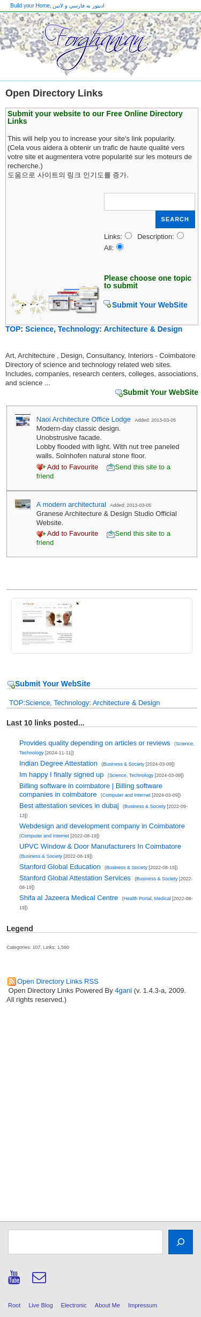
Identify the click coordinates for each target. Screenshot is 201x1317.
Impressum (142, 1305)
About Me (107, 1305)
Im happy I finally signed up (61, 774)
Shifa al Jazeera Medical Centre (68, 898)
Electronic (74, 1305)
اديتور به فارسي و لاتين (78, 6)
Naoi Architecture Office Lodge (83, 419)
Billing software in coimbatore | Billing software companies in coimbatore (90, 790)
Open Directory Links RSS (58, 981)
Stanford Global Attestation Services (75, 878)
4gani (123, 990)
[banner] (100, 46)
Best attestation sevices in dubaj (69, 806)
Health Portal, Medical (147, 898)
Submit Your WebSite (150, 305)
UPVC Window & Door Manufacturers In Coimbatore (100, 846)
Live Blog (40, 1305)
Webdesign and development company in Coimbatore (102, 826)
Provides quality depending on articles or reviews (94, 743)
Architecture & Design (142, 329)
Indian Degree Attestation (58, 763)
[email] (40, 1281)
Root (14, 1305)
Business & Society (123, 764)
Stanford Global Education (60, 867)
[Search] (180, 1242)
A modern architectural (71, 504)
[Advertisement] (100, 1115)
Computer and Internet (126, 795)
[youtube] (16, 1281)
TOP (13, 329)
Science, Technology (62, 329)
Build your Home (30, 6)
